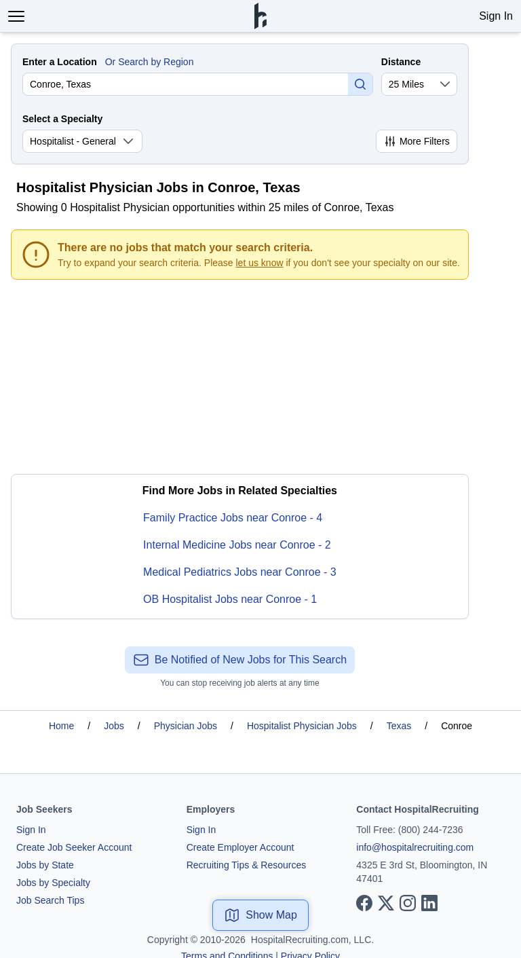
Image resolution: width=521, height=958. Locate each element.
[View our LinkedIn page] (429, 903)
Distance (401, 61)
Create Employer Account (240, 847)
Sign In (496, 16)
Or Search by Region (149, 61)
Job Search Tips (50, 900)
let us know (260, 262)
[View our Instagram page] (408, 903)
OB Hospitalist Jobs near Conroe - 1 (230, 599)
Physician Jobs (185, 725)
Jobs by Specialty (53, 882)
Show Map (260, 915)
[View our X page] (386, 903)
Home (61, 725)
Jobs (114, 725)
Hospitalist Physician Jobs (302, 725)
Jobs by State (45, 865)
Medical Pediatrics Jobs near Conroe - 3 (239, 572)
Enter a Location (59, 61)
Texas (399, 725)
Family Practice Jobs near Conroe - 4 (232, 517)
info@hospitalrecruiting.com (415, 847)
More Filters (416, 141)
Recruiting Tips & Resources (247, 865)
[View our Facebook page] (364, 903)
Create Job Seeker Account (74, 847)
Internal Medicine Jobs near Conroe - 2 (237, 545)
